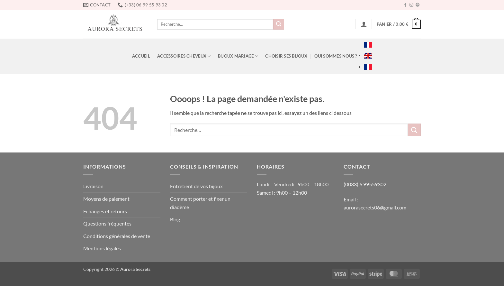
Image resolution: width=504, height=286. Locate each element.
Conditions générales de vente (116, 236)
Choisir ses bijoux (286, 56)
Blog (175, 219)
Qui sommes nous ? (335, 56)
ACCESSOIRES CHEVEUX (184, 56)
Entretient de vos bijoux (196, 186)
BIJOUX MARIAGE (238, 56)
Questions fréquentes (107, 223)
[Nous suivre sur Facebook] (405, 5)
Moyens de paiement (106, 199)
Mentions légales (102, 248)
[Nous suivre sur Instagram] (411, 5)
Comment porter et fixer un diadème (200, 203)
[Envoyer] (278, 24)
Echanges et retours (105, 211)
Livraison (93, 186)
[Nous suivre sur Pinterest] (417, 5)
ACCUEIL (141, 56)
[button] (364, 24)
